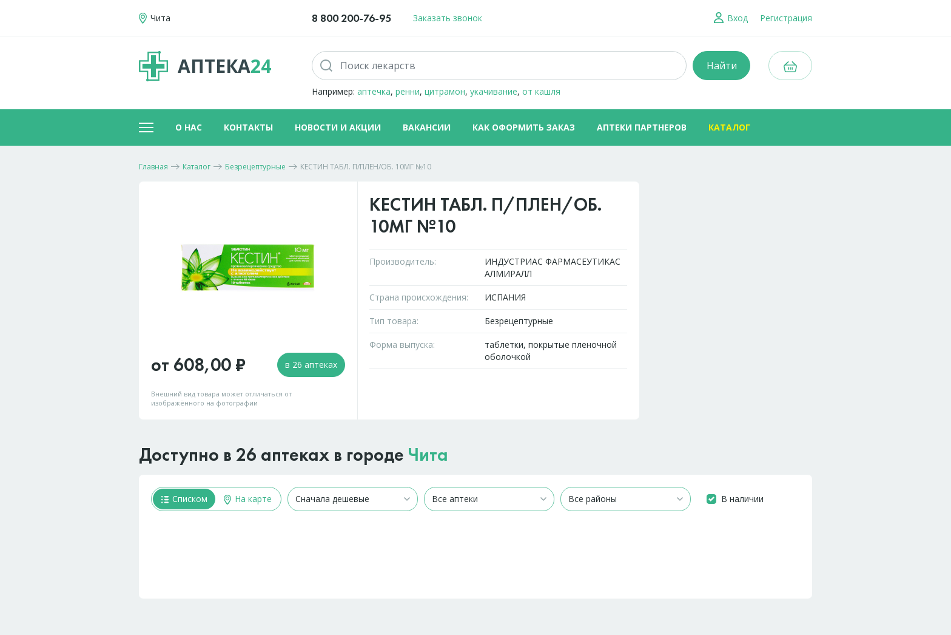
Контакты (248, 127)
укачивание (493, 91)
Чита (428, 454)
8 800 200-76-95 (351, 18)
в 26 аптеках (311, 364)
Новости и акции (338, 127)
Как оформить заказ (523, 127)
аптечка (374, 91)
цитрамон (445, 91)
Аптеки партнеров (642, 127)
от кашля (541, 91)
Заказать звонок (447, 18)
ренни (407, 91)
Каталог (729, 127)
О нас (188, 127)
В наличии (742, 498)
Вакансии (427, 127)
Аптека (205, 66)
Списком (184, 498)
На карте (248, 498)
